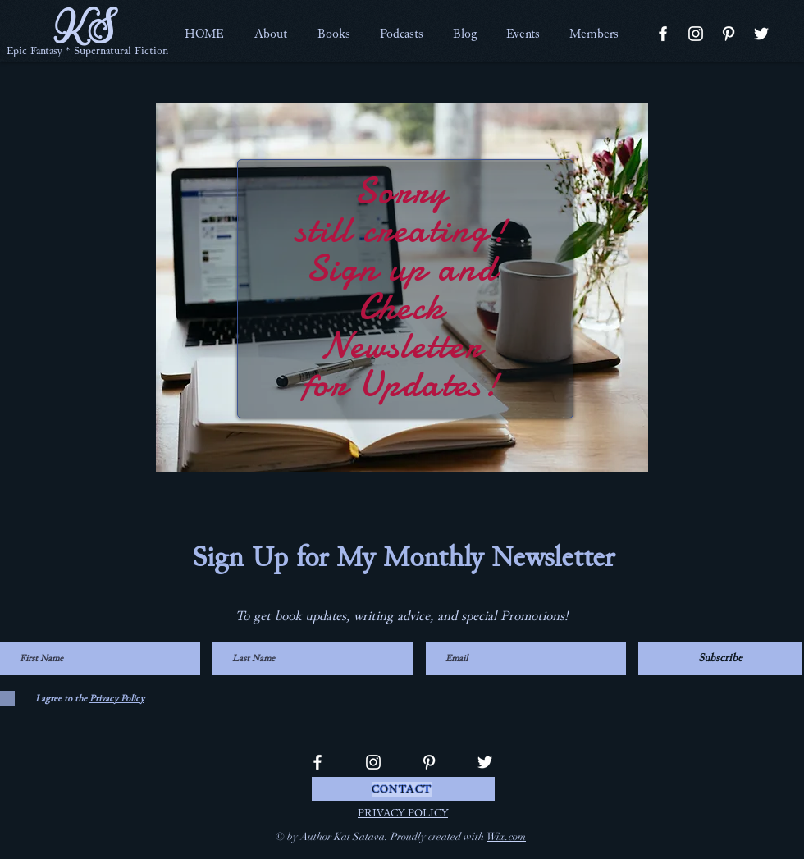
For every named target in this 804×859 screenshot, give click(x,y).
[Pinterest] (728, 33)
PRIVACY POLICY (403, 813)
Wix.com (506, 836)
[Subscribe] (720, 658)
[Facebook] (663, 33)
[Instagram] (696, 33)
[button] (270, 33)
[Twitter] (761, 33)
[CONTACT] (403, 789)
